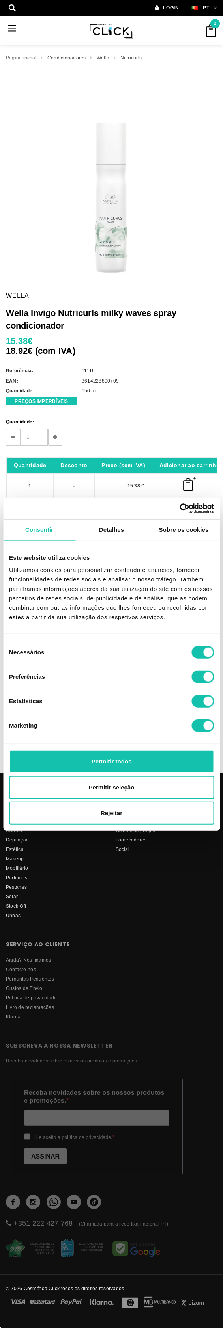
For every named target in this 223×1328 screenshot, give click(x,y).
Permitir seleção (112, 787)
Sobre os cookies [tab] (184, 529)
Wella (103, 58)
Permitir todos (112, 761)
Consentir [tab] (39, 529)
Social (122, 849)
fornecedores (131, 840)
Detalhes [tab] (111, 529)
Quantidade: (20, 422)
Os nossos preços (136, 830)
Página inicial (21, 58)
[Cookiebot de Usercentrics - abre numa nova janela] (179, 508)
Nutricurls (131, 58)
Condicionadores (66, 58)
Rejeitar (111, 813)
